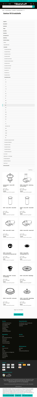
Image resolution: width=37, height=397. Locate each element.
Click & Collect (21, 336)
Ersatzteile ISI (6, 70)
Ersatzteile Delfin (7, 56)
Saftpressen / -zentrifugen (8, 156)
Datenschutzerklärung (20, 393)
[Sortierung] (31, 170)
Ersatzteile (5, 47)
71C (5, 123)
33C (5, 93)
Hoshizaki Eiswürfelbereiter (24, 350)
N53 (6, 128)
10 (5, 79)
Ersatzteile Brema (7, 51)
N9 (5, 137)
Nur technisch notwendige (8, 395)
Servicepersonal (6, 35)
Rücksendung (4, 354)
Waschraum (6, 163)
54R (5, 116)
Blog (20, 349)
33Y (5, 95)
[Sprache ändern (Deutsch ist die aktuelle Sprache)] (6, 4)
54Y (5, 119)
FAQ (3, 349)
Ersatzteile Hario (7, 63)
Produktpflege (4, 329)
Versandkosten (5, 356)
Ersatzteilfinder (5, 325)
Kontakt (3, 350)
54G (5, 114)
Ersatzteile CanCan (7, 54)
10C (5, 81)
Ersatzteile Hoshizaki (7, 65)
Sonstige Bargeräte (7, 158)
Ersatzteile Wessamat (7, 151)
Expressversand (5, 348)
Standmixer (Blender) (7, 160)
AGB (3, 336)
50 (5, 105)
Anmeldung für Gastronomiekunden (25, 323)
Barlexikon (21, 348)
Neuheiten (5, 33)
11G (5, 88)
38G (5, 102)
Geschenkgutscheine (6, 324)
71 (5, 121)
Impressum (4, 340)
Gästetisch (5, 26)
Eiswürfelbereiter (6, 44)
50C (5, 107)
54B (5, 112)
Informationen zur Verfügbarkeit (8, 352)
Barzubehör (5, 23)
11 (5, 84)
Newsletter (4, 328)
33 (5, 91)
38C (5, 100)
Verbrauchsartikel (6, 165)
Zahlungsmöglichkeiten (6, 331)
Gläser (4, 28)
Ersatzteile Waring (7, 149)
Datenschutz (4, 339)
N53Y (6, 135)
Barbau (5, 42)
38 (5, 98)
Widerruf (4, 357)
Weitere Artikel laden (18, 314)
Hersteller (5, 30)
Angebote (5, 21)
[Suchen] (33, 6)
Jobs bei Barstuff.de (5, 341)
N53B (6, 130)
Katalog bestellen (5, 327)
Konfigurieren (18, 395)
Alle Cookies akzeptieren (27, 395)
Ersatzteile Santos (7, 77)
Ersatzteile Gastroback (8, 58)
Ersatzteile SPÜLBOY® (8, 142)
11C (5, 86)
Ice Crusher (5, 153)
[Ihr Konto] (33, 4)
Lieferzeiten (4, 353)
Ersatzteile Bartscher (7, 49)
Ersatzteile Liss (6, 72)
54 (5, 109)
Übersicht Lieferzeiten (13, 381)
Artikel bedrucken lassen (6, 323)
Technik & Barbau (6, 40)
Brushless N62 (7, 126)
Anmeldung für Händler (23, 324)
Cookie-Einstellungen (6, 343)
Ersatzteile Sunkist (7, 144)
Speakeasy (5, 37)
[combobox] (17, 6)
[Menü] (3, 4)
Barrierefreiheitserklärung (7, 337)
